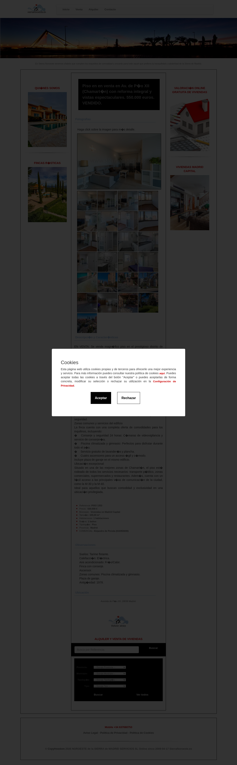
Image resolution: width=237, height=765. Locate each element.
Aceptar (101, 398)
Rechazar (128, 398)
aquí (162, 373)
